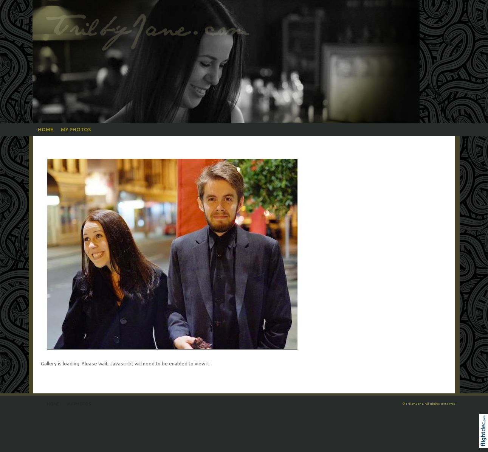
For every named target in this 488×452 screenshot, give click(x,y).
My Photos (76, 129)
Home (45, 129)
